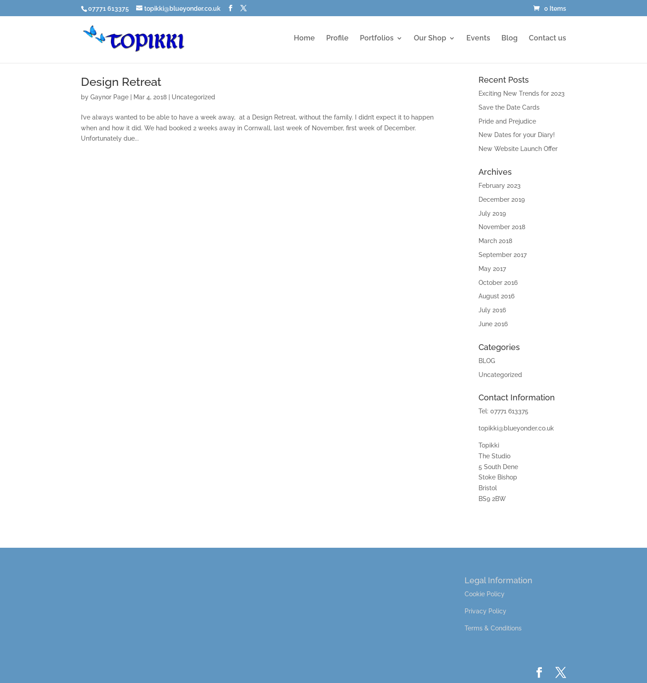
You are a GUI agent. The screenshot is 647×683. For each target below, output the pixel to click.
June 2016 (493, 324)
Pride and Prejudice (507, 121)
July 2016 (492, 310)
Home (304, 38)
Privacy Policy (485, 611)
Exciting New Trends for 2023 (522, 93)
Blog (509, 38)
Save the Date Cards (509, 107)
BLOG (487, 360)
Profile (337, 38)
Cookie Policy (485, 594)
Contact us (547, 38)
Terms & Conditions (493, 628)
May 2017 (492, 268)
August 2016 (496, 296)
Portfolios (377, 38)
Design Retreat (121, 82)
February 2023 (500, 185)
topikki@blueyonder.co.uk (516, 428)
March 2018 (495, 240)
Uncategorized (193, 97)
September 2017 (503, 254)
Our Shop (430, 38)
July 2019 (492, 213)
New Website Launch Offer (518, 148)
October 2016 (498, 282)
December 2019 (502, 199)
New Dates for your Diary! (517, 134)
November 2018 (502, 227)
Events (478, 38)
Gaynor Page (109, 97)
